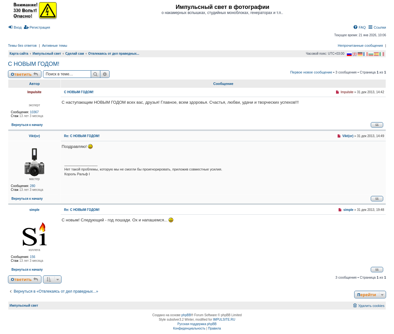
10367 (34, 112)
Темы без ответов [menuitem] (22, 45)
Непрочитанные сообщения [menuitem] (360, 45)
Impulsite (34, 92)
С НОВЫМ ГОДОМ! (33, 64)
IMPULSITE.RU (224, 319)
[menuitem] (15, 27)
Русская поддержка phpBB (197, 324)
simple (34, 210)
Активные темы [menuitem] (54, 45)
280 (32, 186)
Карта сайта (19, 53)
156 (32, 257)
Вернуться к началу (27, 125)
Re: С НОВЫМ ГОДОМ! (82, 136)
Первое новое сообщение (311, 72)
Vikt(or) (34, 136)
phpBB (186, 315)
